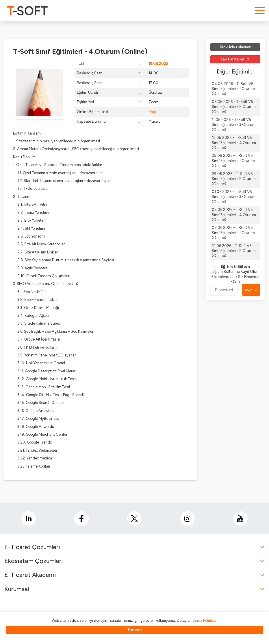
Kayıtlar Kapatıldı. (235, 59)
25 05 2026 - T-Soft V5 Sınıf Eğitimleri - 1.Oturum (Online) (233, 160)
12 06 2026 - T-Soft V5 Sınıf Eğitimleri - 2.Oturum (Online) (234, 251)
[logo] (27, 10)
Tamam (134, 629)
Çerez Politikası (204, 620)
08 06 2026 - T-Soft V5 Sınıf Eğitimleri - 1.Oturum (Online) (233, 232)
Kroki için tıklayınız (235, 47)
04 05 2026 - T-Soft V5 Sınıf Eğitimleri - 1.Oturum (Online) (233, 89)
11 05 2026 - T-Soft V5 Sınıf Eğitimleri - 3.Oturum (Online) (233, 124)
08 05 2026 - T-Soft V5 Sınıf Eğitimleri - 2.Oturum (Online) (234, 107)
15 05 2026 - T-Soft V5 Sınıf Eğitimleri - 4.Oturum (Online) (234, 142)
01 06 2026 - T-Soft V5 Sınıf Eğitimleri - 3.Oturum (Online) (233, 197)
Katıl (152, 112)
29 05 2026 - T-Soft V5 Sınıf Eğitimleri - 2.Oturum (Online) (234, 179)
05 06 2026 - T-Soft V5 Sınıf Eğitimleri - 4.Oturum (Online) (234, 214)
